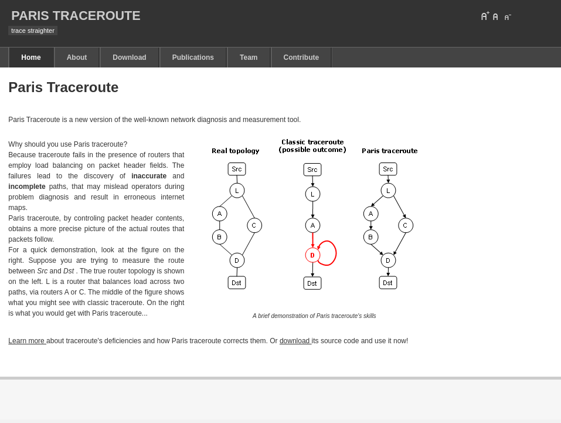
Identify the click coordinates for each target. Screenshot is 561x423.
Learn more (27, 341)
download (296, 341)
